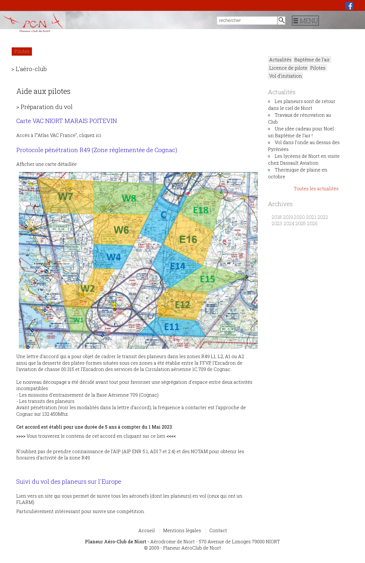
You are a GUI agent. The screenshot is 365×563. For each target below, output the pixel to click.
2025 (300, 223)
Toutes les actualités (316, 188)
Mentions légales (182, 530)
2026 (312, 223)
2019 (288, 217)
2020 (299, 217)
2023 (277, 223)
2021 (311, 217)
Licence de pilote (288, 68)
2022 (323, 217)
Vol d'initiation (285, 76)
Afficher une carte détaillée (135, 255)
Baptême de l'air (312, 59)
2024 (289, 223)
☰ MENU (305, 20)
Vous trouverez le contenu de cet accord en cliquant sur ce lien (96, 436)
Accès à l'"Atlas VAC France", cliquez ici (58, 135)
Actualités (280, 59)
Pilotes (22, 51)
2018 (277, 217)
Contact (218, 530)
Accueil (146, 530)
